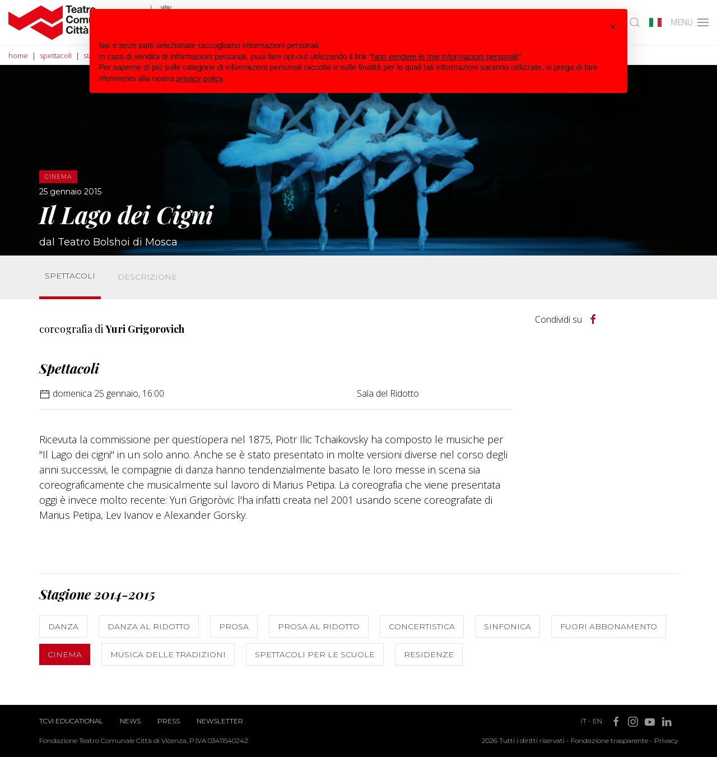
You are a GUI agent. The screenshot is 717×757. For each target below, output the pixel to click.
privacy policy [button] (200, 78)
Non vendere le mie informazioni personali (444, 56)
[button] (613, 27)
